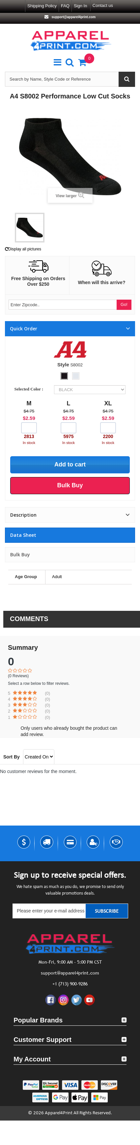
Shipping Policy (42, 5)
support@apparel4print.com (73, 17)
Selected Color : (29, 389)
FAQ (65, 5)
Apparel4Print (58, 1113)
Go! (124, 304)
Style (63, 364)
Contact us (103, 5)
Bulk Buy (20, 554)
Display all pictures (23, 249)
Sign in (80, 5)
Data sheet (23, 535)
